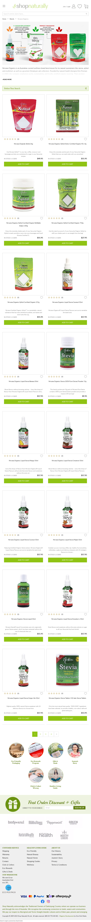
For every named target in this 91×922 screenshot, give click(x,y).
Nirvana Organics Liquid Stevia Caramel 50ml (67, 302)
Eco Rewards (7, 868)
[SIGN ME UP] (79, 808)
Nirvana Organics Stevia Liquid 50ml (23, 619)
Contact (5, 861)
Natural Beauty (32, 854)
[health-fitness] (35, 822)
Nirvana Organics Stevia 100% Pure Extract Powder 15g (67, 381)
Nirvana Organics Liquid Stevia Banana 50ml (23, 381)
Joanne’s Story (57, 858)
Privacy (54, 861)
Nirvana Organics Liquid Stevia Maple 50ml (67, 540)
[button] (41, 139)
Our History (56, 851)
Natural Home (32, 858)
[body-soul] (16, 822)
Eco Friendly (31, 851)
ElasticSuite (19, 921)
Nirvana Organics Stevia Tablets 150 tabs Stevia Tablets (67, 698)
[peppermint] (55, 822)
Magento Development (66, 916)
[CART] (86, 6)
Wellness (30, 865)
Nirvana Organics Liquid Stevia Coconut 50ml (23, 540)
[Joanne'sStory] (75, 750)
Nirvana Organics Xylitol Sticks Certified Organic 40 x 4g (67, 144)
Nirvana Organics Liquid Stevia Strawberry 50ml (67, 619)
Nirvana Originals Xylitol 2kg (23, 144)
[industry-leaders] (64, 835)
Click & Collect (8, 865)
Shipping (5, 851)
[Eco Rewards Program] (36, 750)
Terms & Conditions (59, 865)
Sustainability (57, 854)
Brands (12, 19)
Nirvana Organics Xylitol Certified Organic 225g (23, 302)
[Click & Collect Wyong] (36, 775)
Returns (5, 858)
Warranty (5, 854)
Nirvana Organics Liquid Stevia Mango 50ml (23, 461)
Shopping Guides (33, 861)
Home (4, 19)
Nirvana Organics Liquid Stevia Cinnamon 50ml (67, 461)
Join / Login (66, 6)
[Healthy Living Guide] (55, 775)
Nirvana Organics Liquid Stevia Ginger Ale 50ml (23, 698)
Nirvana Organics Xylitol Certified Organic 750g (67, 223)
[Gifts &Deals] (55, 750)
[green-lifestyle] (74, 822)
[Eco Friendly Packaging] (16, 750)
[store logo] (30, 6)
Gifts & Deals (7, 871)
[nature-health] (45, 835)
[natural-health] (26, 835)
